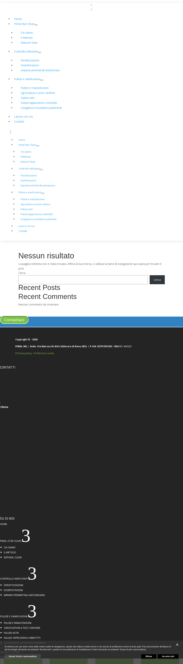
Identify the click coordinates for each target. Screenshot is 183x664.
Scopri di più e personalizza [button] (23, 656)
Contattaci (14, 319)
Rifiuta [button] (148, 656)
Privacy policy (24, 353)
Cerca (21, 273)
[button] (177, 645)
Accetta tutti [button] (168, 656)
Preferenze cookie (44, 353)
